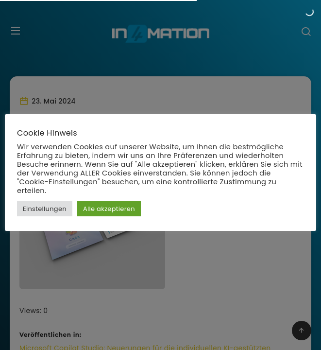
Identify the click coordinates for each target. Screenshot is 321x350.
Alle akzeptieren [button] (109, 208)
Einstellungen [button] (45, 208)
